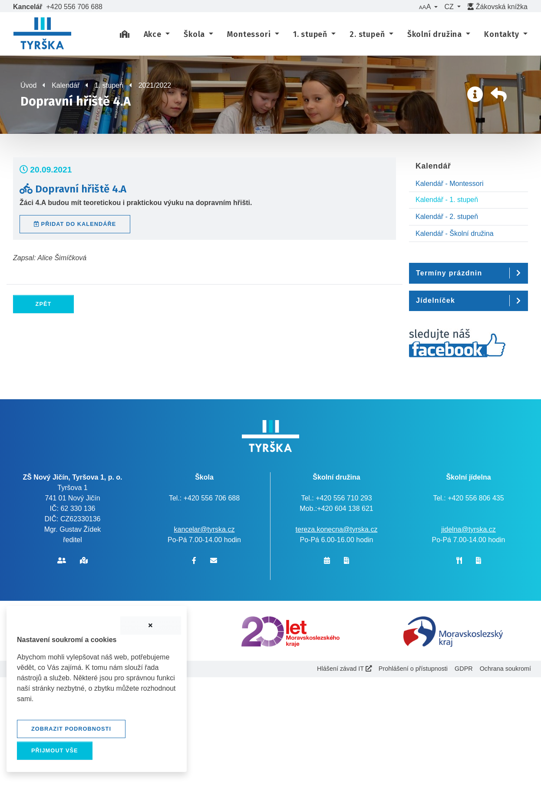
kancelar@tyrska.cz (204, 529)
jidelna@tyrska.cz (468, 529)
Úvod (28, 85)
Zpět (44, 304)
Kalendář (65, 85)
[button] (428, 7)
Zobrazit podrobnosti (71, 728)
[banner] (42, 35)
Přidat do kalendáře (75, 224)
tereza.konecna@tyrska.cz (337, 529)
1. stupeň (109, 85)
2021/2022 (155, 85)
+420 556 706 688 (74, 6)
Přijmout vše (54, 750)
